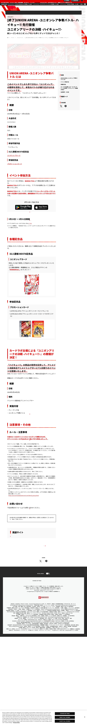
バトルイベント (76, 13)
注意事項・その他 (65, 92)
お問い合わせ (72, 667)
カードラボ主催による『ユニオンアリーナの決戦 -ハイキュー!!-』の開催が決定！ (69, 88)
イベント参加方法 (65, 82)
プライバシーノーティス (58, 667)
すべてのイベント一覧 (43, 612)
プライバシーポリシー (42, 667)
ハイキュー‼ (71, 100)
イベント (66, 13)
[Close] (84, 717)
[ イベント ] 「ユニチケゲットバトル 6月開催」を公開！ (46, 6)
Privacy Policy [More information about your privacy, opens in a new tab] (16, 722)
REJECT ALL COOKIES (65, 717)
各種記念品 (63, 84)
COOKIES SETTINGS (26, 667)
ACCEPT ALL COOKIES (65, 721)
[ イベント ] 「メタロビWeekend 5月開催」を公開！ (20, 6)
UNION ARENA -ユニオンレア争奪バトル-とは (69, 79)
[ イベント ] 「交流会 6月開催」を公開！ (69, 6)
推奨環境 (14, 667)
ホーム (7, 37)
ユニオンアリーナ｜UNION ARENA (5, 3)
